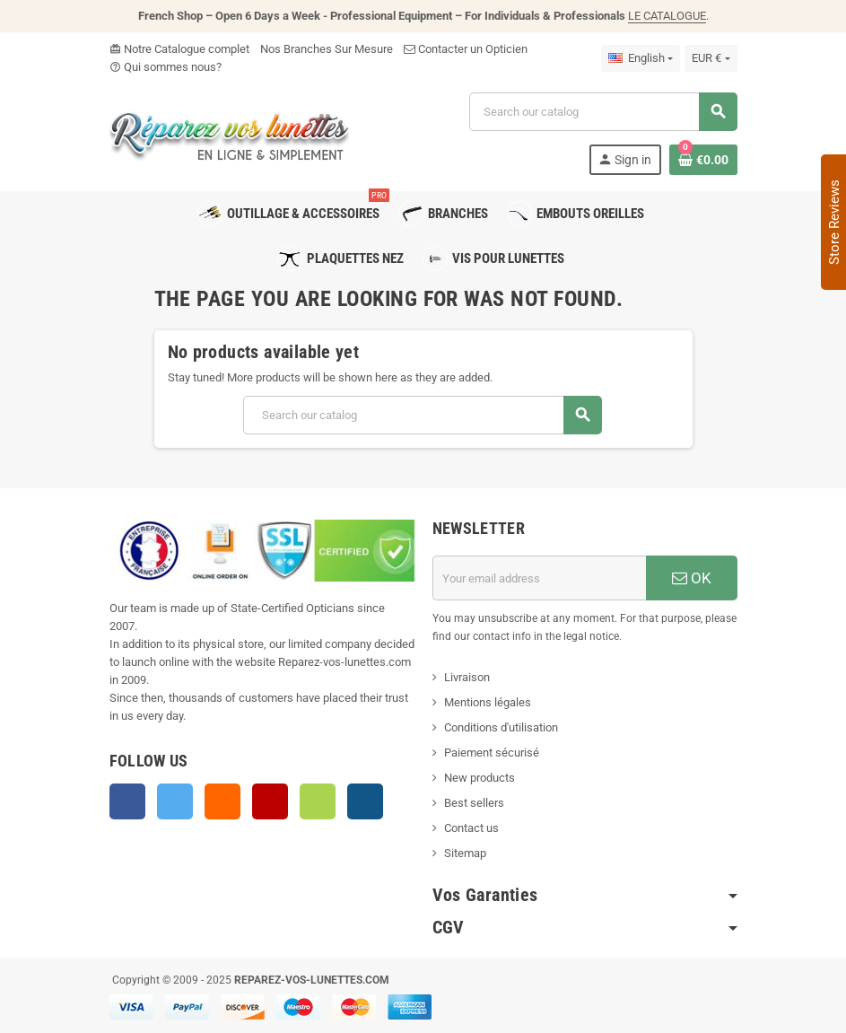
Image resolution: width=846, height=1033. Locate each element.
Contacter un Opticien (466, 49)
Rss (222, 801)
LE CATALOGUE (667, 15)
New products (479, 777)
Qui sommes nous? (165, 67)
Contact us (471, 828)
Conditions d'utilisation (501, 727)
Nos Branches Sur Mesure (326, 49)
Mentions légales (487, 702)
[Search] (602, 111)
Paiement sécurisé (491, 752)
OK (691, 578)
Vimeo (318, 801)
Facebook (127, 801)
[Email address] (539, 578)
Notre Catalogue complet (179, 49)
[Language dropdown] (640, 58)
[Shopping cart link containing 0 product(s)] (703, 159)
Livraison (467, 677)
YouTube (270, 801)
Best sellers (474, 803)
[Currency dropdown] (711, 58)
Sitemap (465, 853)
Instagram (365, 801)
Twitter (175, 801)
